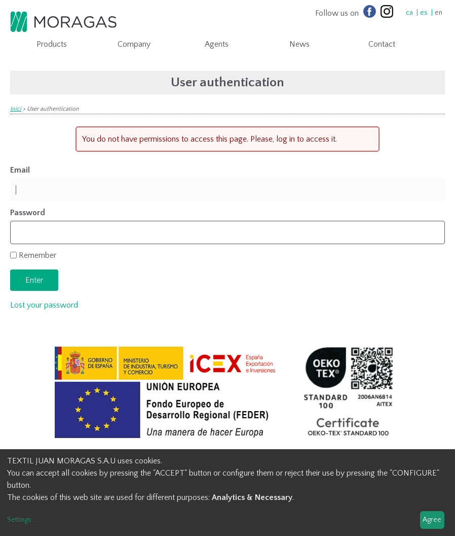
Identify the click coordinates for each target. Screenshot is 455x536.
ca (409, 13)
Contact (381, 44)
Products (51, 44)
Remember (37, 255)
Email (20, 170)
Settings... (21, 520)
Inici (15, 109)
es (424, 13)
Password (27, 212)
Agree (432, 520)
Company (134, 44)
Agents (217, 44)
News (299, 44)
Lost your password (44, 305)
